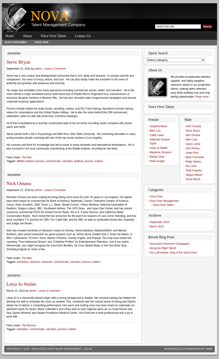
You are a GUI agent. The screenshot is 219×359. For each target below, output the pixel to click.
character (46, 261)
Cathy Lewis (157, 135)
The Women (28, 325)
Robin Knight (157, 161)
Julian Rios (192, 152)
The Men (26, 157)
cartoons (35, 261)
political (78, 161)
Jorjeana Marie (158, 126)
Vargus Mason (194, 174)
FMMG (209, 349)
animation (22, 261)
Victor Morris (193, 179)
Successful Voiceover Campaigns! (170, 243)
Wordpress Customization (182, 349)
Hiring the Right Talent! (163, 248)
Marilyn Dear (157, 156)
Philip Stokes (193, 161)
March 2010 (156, 226)
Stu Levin (191, 166)
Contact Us (83, 36)
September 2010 (159, 222)
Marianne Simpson (161, 152)
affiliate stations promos (30, 161)
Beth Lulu (155, 130)
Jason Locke (193, 143)
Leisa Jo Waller (21, 284)
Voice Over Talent (53, 36)
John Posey (193, 148)
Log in (88, 349)
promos (89, 161)
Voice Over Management (164, 200)
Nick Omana (18, 183)
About (27, 36)
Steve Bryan (18, 62)
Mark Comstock (195, 157)
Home (9, 36)
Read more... (203, 96)
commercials (53, 161)
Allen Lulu (191, 139)
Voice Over (41, 42)
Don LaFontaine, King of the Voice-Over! (173, 252)
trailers (99, 161)
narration (67, 161)
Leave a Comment (55, 68)
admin (38, 68)
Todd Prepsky (194, 170)
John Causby (193, 126)
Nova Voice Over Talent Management (56, 349)
